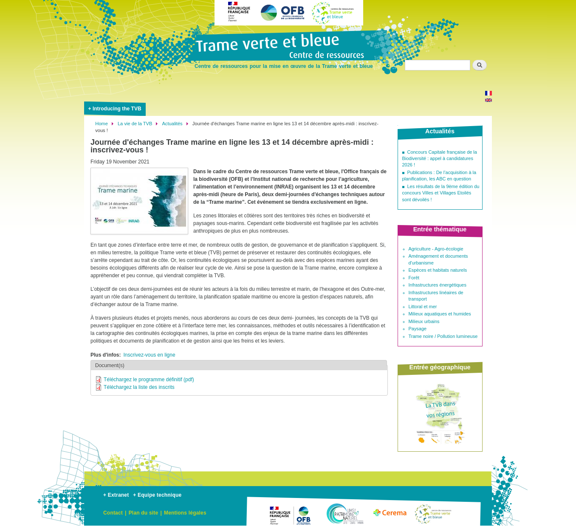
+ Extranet (116, 495)
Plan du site (143, 513)
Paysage (418, 328)
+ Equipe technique (157, 495)
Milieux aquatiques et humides (440, 313)
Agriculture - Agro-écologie (436, 248)
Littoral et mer (423, 306)
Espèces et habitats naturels (438, 270)
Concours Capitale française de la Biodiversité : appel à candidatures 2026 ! (439, 158)
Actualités (172, 123)
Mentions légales (185, 513)
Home (101, 123)
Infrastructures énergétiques (437, 284)
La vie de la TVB (135, 123)
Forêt (414, 277)
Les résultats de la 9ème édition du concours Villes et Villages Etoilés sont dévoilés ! (441, 193)
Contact (113, 513)
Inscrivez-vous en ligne (149, 355)
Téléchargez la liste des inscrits (139, 387)
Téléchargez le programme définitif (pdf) (149, 380)
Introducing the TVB (117, 109)
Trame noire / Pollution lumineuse (443, 336)
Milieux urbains (424, 321)
